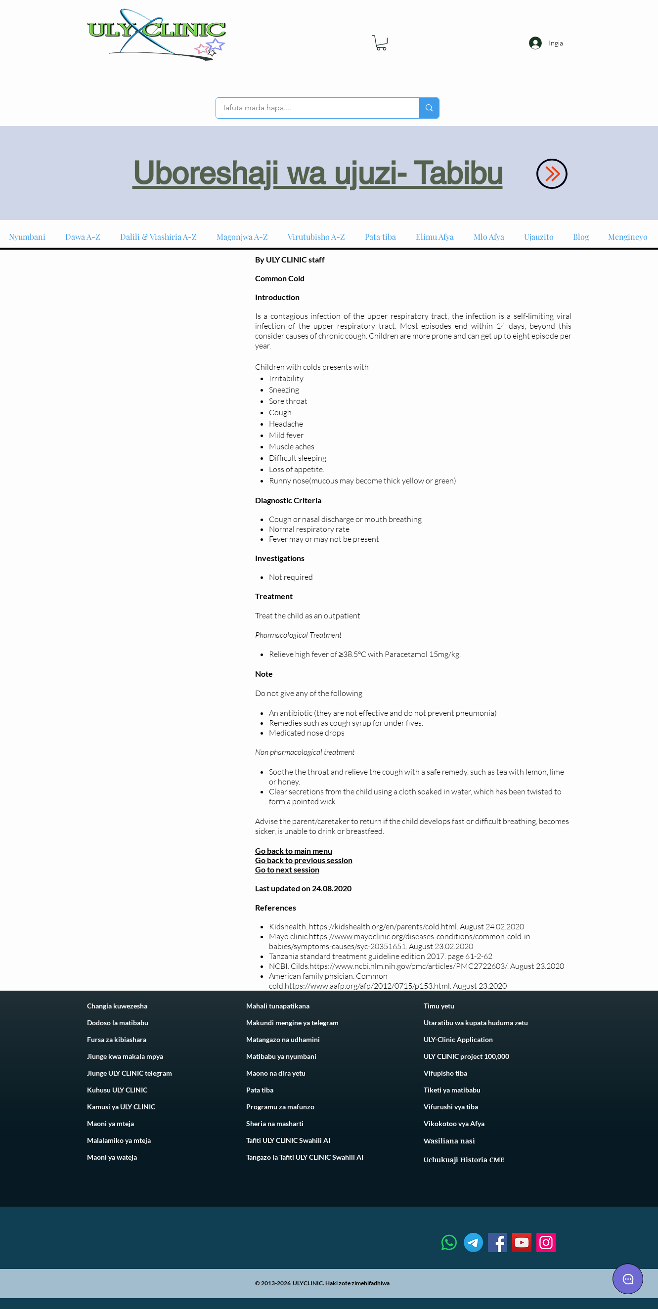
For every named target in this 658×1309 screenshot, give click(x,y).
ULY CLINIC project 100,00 (464, 1056)
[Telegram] (473, 1242)
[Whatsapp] (449, 1242)
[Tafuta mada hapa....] (310, 108)
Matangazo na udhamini (283, 1039)
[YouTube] (521, 1242)
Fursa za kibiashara (116, 1039)
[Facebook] (497, 1242)
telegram (324, 1022)
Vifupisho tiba (445, 1073)
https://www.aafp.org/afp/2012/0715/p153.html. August (381, 986)
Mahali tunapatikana (277, 1006)
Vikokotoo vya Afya (454, 1123)
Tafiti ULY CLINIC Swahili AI (288, 1140)
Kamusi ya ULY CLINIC (121, 1106)
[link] (381, 42)
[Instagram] (546, 1242)
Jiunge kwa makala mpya (125, 1056)
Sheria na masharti (275, 1123)
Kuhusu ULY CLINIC (117, 1090)
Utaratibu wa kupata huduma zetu (476, 1022)
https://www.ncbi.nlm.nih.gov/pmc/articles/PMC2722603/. (409, 966)
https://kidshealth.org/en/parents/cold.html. (383, 926)
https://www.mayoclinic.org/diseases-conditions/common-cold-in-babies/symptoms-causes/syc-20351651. (401, 941)
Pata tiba (259, 1090)
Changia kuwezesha (117, 1006)
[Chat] (628, 1279)
